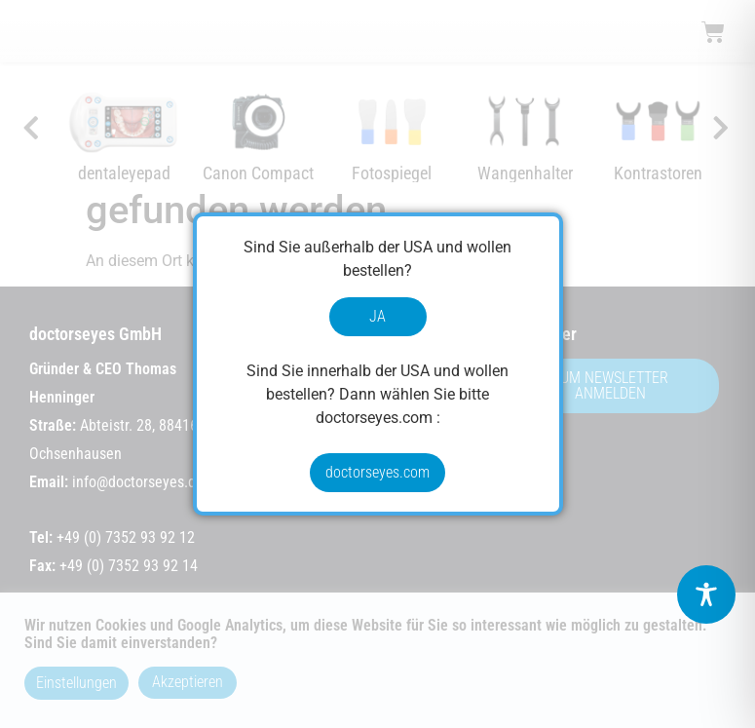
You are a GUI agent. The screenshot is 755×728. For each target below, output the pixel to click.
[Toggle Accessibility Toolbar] (706, 594)
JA (377, 316)
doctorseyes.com (377, 472)
